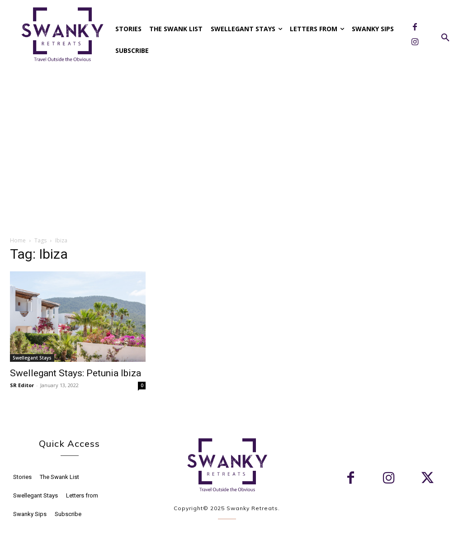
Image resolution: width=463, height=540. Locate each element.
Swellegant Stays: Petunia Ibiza (75, 373)
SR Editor (22, 385)
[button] (445, 38)
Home (18, 240)
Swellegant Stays (32, 358)
